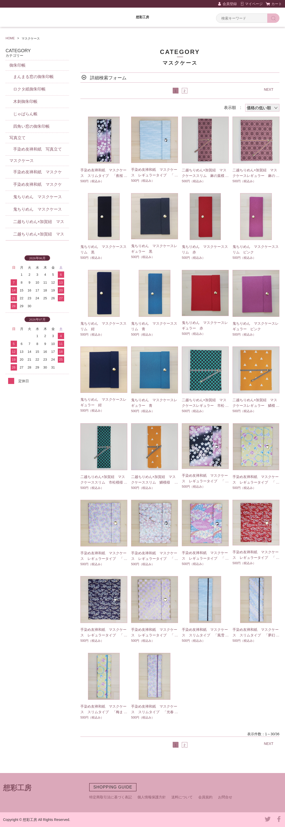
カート (276, 4)
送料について (182, 797)
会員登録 (230, 4)
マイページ (254, 4)
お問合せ (225, 797)
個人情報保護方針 (151, 797)
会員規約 (205, 797)
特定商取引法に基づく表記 (110, 797)
